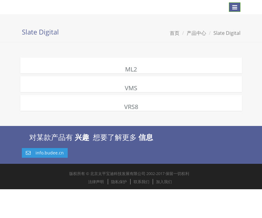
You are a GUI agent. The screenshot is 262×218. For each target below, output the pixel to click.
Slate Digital (226, 33)
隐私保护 (119, 181)
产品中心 (196, 33)
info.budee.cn (45, 153)
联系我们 (141, 181)
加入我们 (164, 181)
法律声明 (96, 181)
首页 (174, 33)
